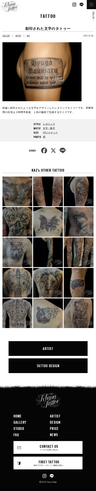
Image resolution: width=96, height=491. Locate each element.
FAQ (16, 434)
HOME (18, 416)
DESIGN (55, 422)
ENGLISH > (93, 15)
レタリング (49, 123)
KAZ (28, 35)
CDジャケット (50, 132)
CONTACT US (49, 447)
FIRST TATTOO (49, 462)
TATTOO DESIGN (48, 365)
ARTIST (18, 35)
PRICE (54, 428)
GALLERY (6, 35)
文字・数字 (49, 128)
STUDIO (19, 428)
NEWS (54, 434)
